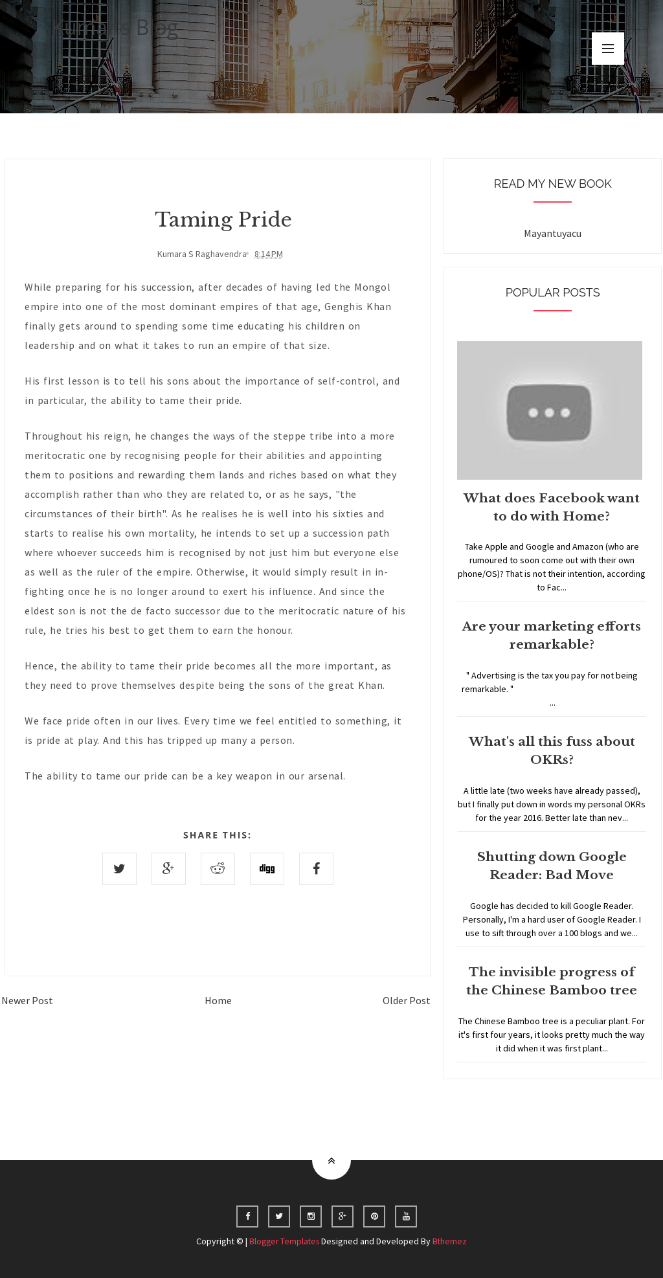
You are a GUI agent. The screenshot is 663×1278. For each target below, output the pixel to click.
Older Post (407, 999)
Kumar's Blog (114, 27)
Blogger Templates (284, 1241)
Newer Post (27, 999)
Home (218, 999)
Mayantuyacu (552, 233)
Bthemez (451, 1241)
